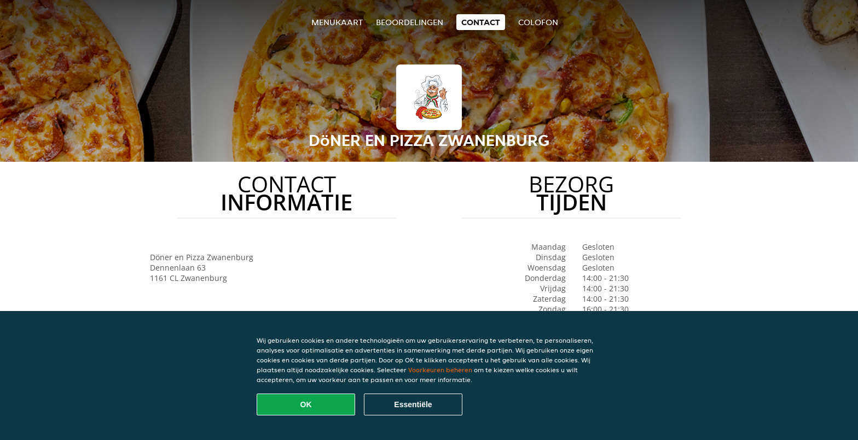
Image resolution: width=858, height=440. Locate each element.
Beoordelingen (409, 22)
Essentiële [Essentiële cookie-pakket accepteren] (413, 404)
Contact (480, 22)
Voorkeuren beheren (440, 370)
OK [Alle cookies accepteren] (306, 404)
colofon (538, 22)
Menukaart (337, 22)
